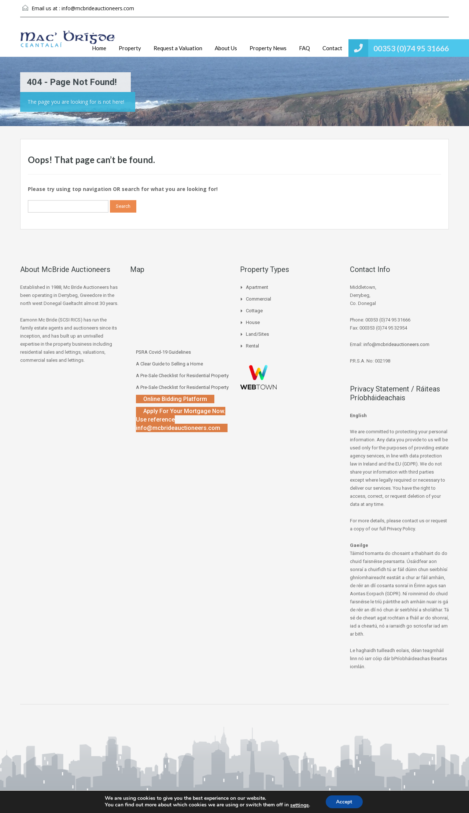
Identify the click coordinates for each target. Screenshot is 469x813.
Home (99, 48)
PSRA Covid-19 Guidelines (163, 352)
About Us (226, 48)
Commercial (258, 299)
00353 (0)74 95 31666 (411, 48)
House (253, 322)
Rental (252, 346)
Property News (268, 48)
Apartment (257, 287)
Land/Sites (257, 334)
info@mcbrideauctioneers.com (98, 8)
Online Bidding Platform (175, 399)
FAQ (304, 48)
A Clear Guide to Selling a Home (169, 364)
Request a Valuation (178, 48)
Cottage (254, 310)
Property (130, 48)
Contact (332, 48)
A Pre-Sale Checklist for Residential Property (182, 375)
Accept (344, 801)
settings (299, 805)
